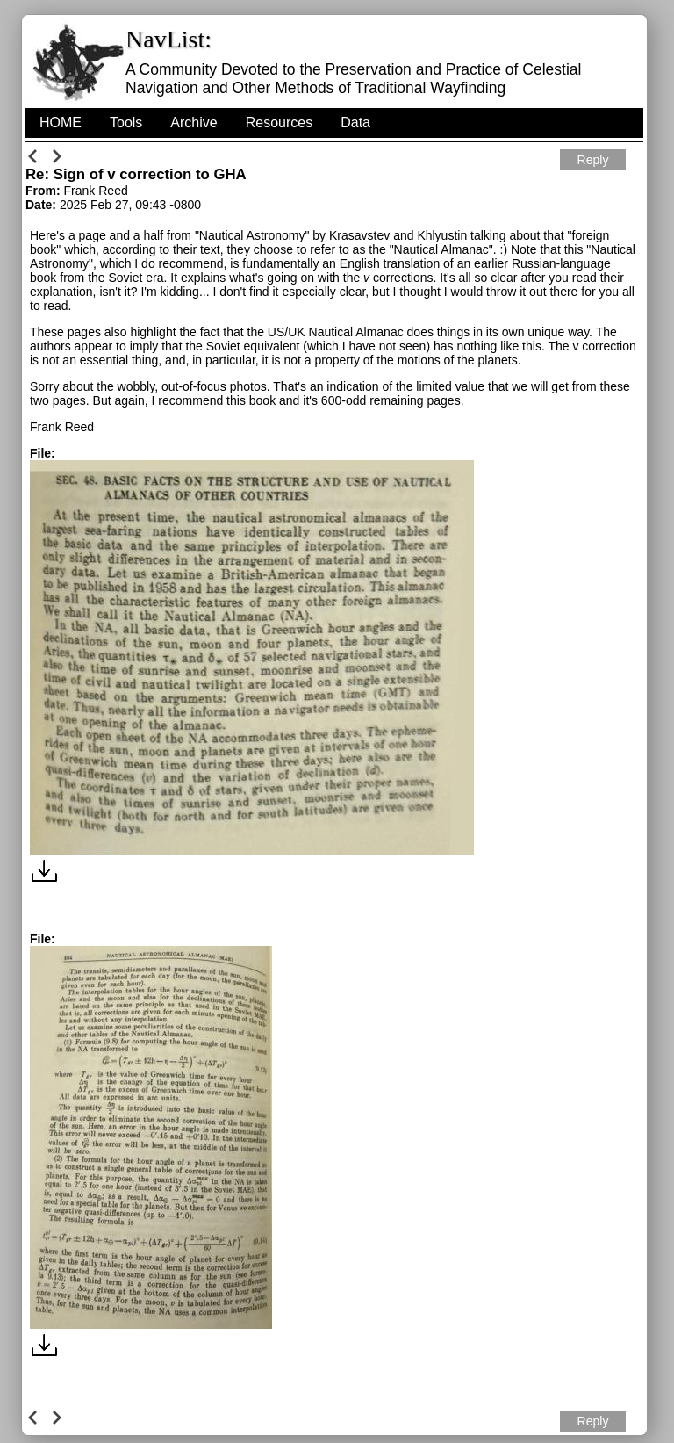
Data (355, 122)
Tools (126, 122)
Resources (279, 122)
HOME (60, 122)
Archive (193, 122)
